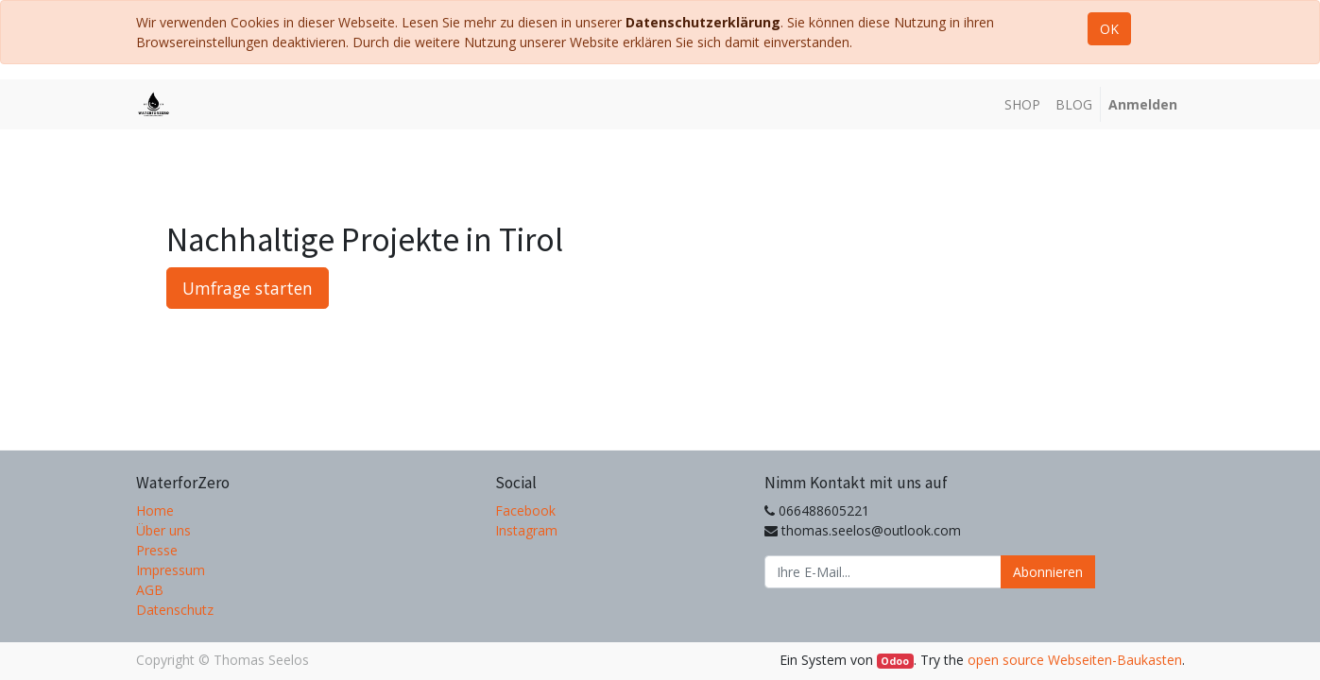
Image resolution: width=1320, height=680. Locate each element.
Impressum (170, 570)
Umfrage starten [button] (247, 288)
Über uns (163, 530)
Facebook (525, 510)
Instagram (526, 530)
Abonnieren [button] (1048, 572)
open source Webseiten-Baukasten (1075, 660)
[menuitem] (1022, 104)
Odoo (895, 661)
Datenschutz (175, 610)
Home (155, 510)
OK (1109, 29)
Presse (157, 550)
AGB (149, 590)
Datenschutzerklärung (703, 22)
